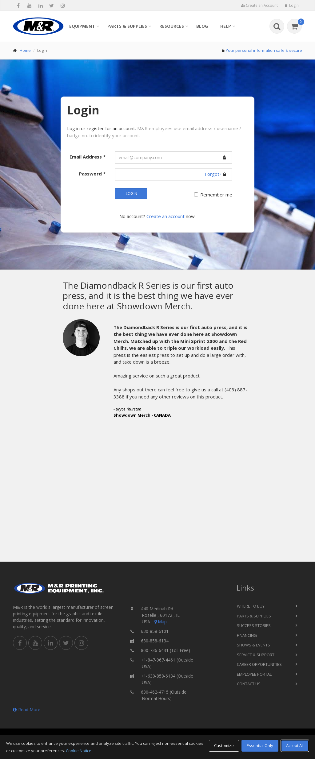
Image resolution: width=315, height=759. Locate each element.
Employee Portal (254, 674)
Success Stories (254, 625)
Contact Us (249, 684)
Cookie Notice (78, 750)
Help (225, 26)
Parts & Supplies (127, 26)
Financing (247, 635)
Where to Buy (251, 606)
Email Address (88, 157)
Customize (224, 745)
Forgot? (213, 174)
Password (92, 174)
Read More (26, 709)
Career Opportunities (259, 664)
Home (25, 50)
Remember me (216, 195)
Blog (202, 26)
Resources (171, 26)
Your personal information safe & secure (264, 50)
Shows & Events (253, 645)
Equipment (82, 26)
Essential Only (260, 745)
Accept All (295, 745)
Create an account (165, 216)
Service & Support (255, 655)
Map (160, 622)
